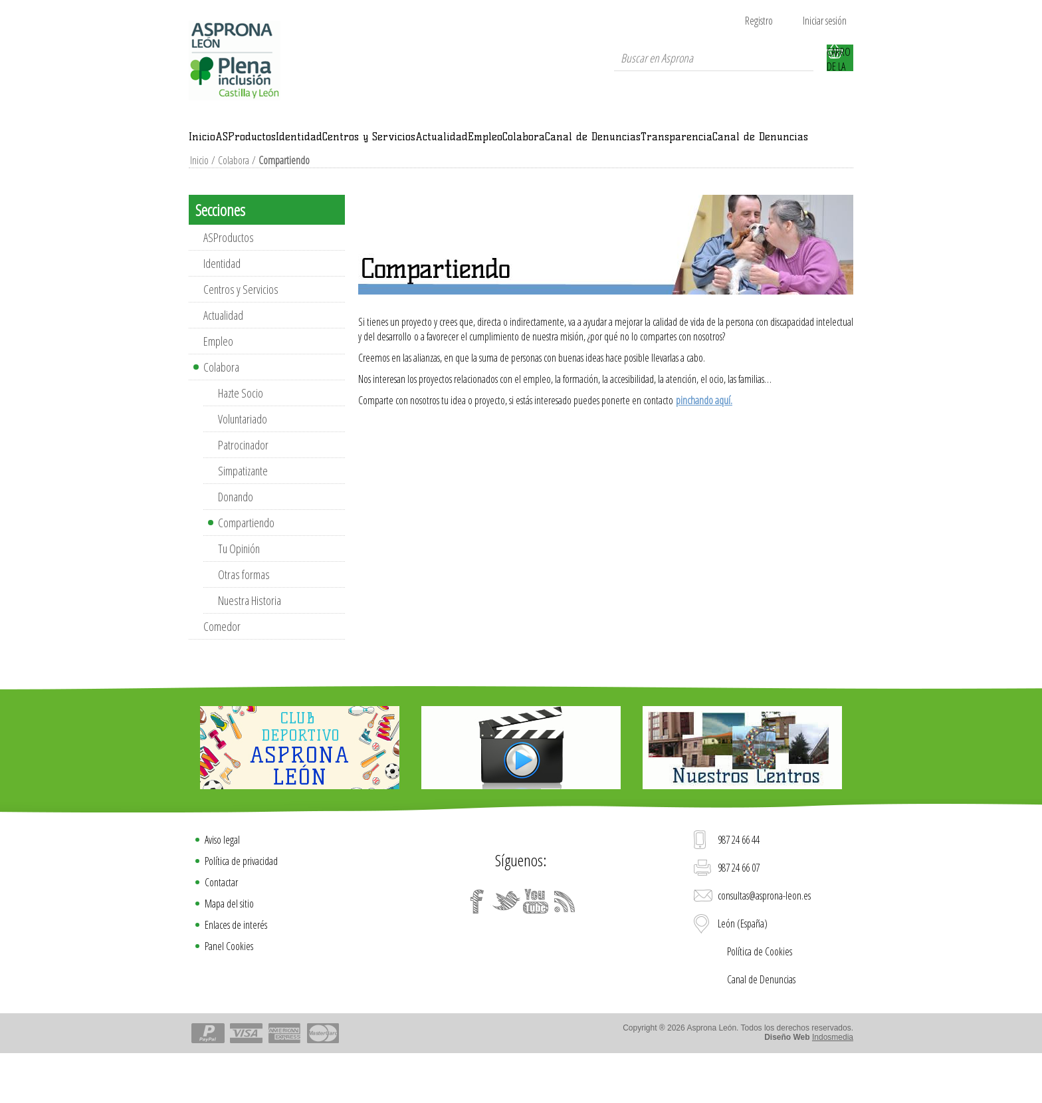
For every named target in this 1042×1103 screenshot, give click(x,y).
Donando (235, 540)
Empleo (683, 144)
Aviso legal (222, 883)
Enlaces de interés (236, 968)
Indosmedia (832, 1080)
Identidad (384, 144)
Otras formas (244, 618)
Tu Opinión (239, 592)
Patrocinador (243, 488)
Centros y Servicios (493, 144)
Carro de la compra (840, 58)
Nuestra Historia (249, 644)
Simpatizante (243, 514)
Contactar (221, 925)
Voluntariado (242, 462)
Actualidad (605, 144)
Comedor (222, 669)
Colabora (753, 144)
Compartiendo (246, 566)
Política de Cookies (759, 994)
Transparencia (385, 172)
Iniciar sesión (825, 20)
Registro (759, 20)
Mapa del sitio (229, 946)
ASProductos (295, 144)
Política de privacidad (241, 904)
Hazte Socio (240, 436)
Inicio (217, 144)
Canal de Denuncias (259, 172)
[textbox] (713, 58)
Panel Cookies (229, 989)
